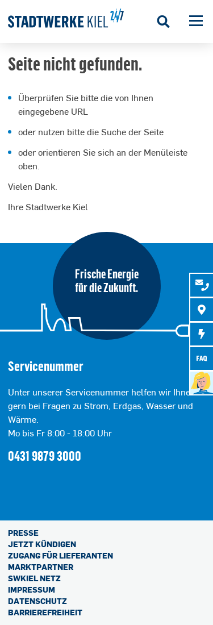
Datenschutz (37, 600)
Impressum (31, 589)
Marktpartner (40, 566)
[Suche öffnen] (163, 21)
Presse (23, 532)
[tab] (201, 285)
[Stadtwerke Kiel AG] (66, 21)
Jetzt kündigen (42, 544)
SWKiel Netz (34, 578)
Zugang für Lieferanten (60, 555)
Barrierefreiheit (45, 612)
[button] (196, 22)
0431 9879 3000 (44, 455)
